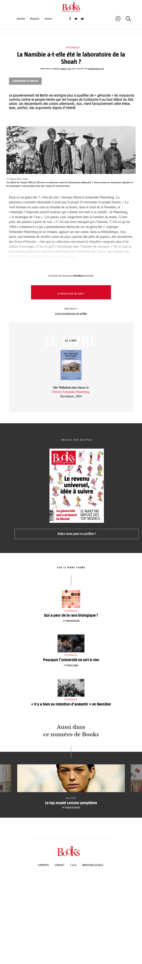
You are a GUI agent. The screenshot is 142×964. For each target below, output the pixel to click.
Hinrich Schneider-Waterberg (70, 392)
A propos (43, 865)
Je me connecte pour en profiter (71, 313)
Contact (59, 865)
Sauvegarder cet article (25, 81)
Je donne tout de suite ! (71, 293)
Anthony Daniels (72, 807)
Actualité (21, 18)
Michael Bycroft (72, 620)
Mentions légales (92, 865)
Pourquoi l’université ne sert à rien (71, 660)
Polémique (73, 47)
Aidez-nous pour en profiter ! (77, 534)
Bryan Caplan (72, 665)
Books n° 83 (66, 69)
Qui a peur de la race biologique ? (71, 615)
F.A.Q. (73, 865)
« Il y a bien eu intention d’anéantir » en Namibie (71, 704)
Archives (48, 18)
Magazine (34, 18)
